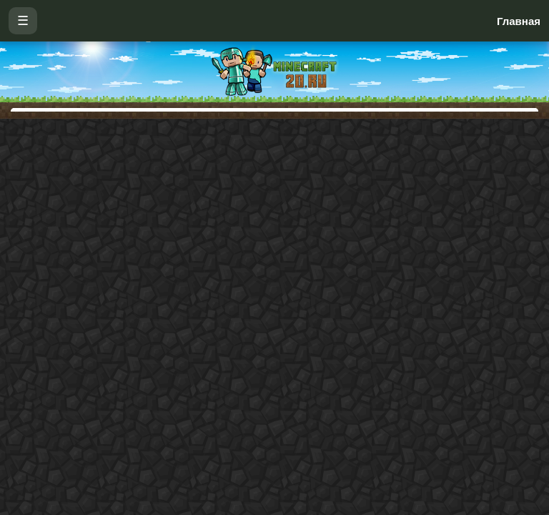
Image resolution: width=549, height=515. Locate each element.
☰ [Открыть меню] (23, 21)
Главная (518, 21)
